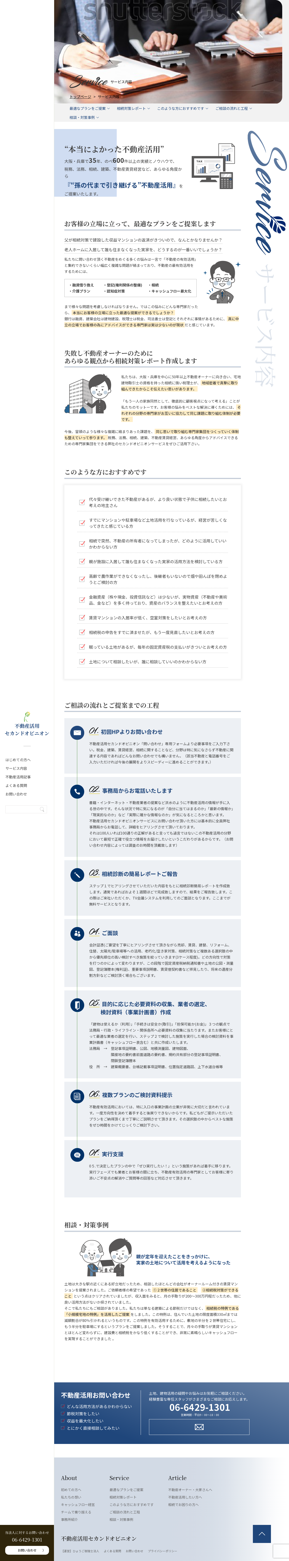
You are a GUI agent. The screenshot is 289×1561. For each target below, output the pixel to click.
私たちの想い (71, 1497)
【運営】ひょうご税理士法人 (80, 1551)
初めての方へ (71, 1489)
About (69, 1478)
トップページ (80, 96)
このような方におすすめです (180, 108)
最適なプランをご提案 (88, 108)
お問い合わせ (16, 794)
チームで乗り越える (76, 1512)
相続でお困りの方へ (183, 1504)
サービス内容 (16, 768)
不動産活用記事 (18, 776)
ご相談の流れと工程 (231, 108)
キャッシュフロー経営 (78, 1504)
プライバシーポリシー (162, 1551)
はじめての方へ (18, 759)
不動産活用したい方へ (185, 1497)
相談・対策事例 (82, 117)
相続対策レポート (131, 108)
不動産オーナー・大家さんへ (190, 1489)
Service (119, 1478)
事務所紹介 (69, 1519)
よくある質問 (16, 785)
